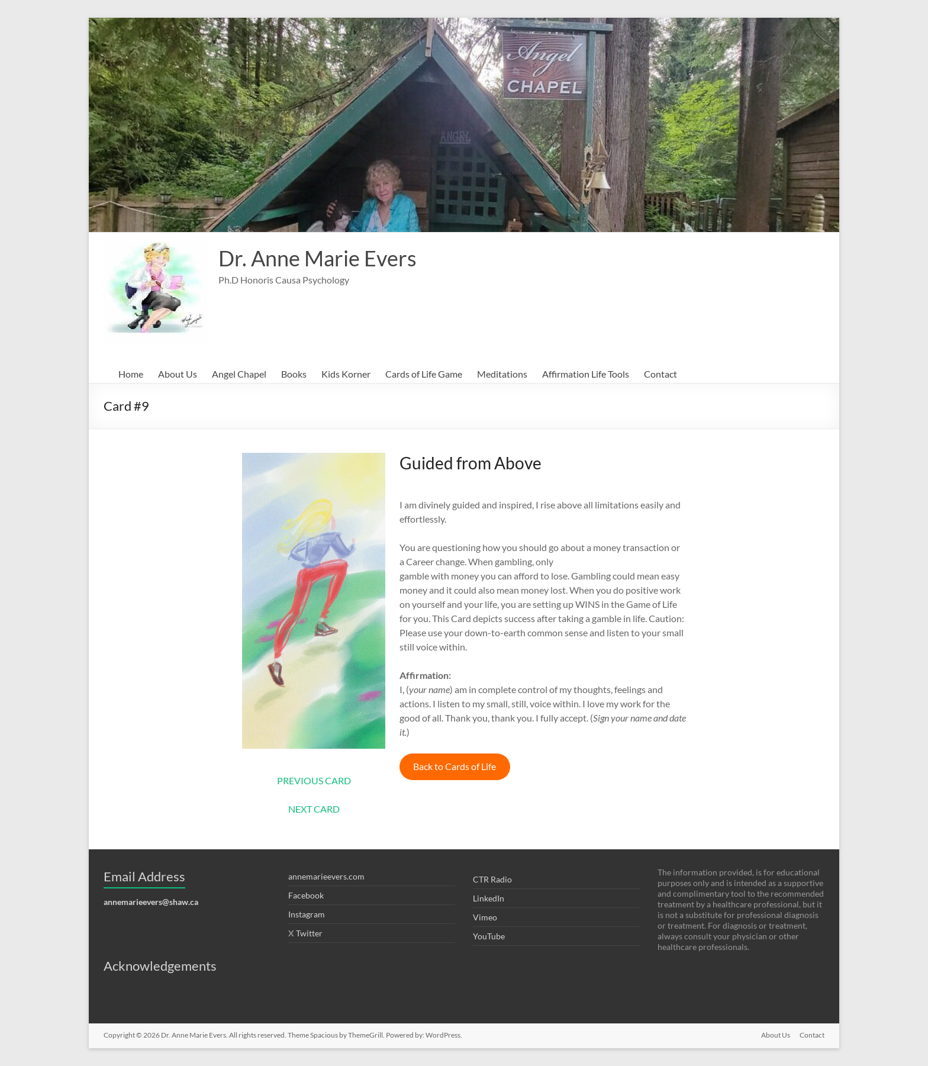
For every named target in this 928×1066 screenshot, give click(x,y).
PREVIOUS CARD (314, 780)
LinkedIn (488, 898)
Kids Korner (345, 373)
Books (294, 373)
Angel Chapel (239, 373)
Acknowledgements (160, 966)
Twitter (309, 933)
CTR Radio (492, 879)
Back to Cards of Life (454, 766)
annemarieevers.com (326, 876)
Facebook (306, 895)
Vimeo (485, 917)
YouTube (489, 936)
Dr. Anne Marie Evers (317, 258)
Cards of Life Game (423, 373)
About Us (177, 373)
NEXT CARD (314, 808)
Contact (660, 373)
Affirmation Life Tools (585, 373)
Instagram (306, 914)
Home (130, 373)
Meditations (502, 373)
